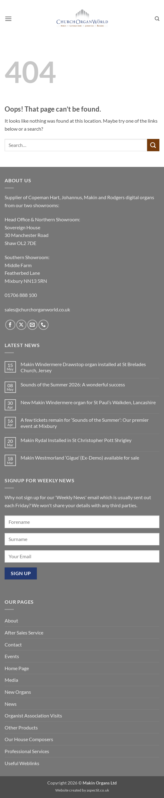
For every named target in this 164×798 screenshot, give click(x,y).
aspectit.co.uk (98, 790)
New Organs (18, 692)
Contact (13, 644)
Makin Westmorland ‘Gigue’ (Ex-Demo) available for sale (80, 457)
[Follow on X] (21, 325)
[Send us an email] (32, 325)
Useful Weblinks (22, 763)
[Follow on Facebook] (10, 325)
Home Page (17, 668)
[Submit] (153, 145)
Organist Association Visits (33, 715)
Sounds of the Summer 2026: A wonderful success (73, 384)
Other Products (21, 727)
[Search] (157, 19)
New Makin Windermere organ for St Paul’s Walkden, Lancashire (88, 402)
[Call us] (43, 325)
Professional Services (27, 751)
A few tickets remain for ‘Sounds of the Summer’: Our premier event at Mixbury (85, 423)
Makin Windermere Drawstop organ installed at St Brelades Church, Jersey (83, 367)
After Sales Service (24, 632)
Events (12, 656)
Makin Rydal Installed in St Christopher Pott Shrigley (76, 440)
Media (11, 680)
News (11, 704)
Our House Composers (29, 739)
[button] (8, 18)
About (11, 620)
